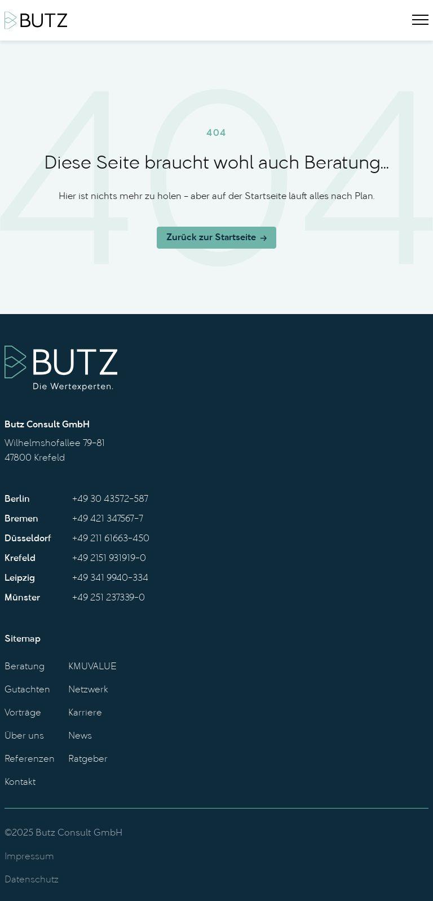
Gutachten (27, 690)
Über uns (24, 736)
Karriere (85, 713)
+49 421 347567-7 (107, 519)
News (80, 736)
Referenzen (30, 759)
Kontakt (20, 782)
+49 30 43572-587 (110, 499)
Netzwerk (88, 690)
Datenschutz (32, 880)
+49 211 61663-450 (110, 539)
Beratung (25, 667)
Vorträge (23, 713)
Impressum (29, 857)
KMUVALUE (92, 667)
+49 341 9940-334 (110, 578)
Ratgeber (88, 759)
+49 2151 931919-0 (109, 558)
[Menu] (420, 20)
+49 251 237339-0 (108, 598)
